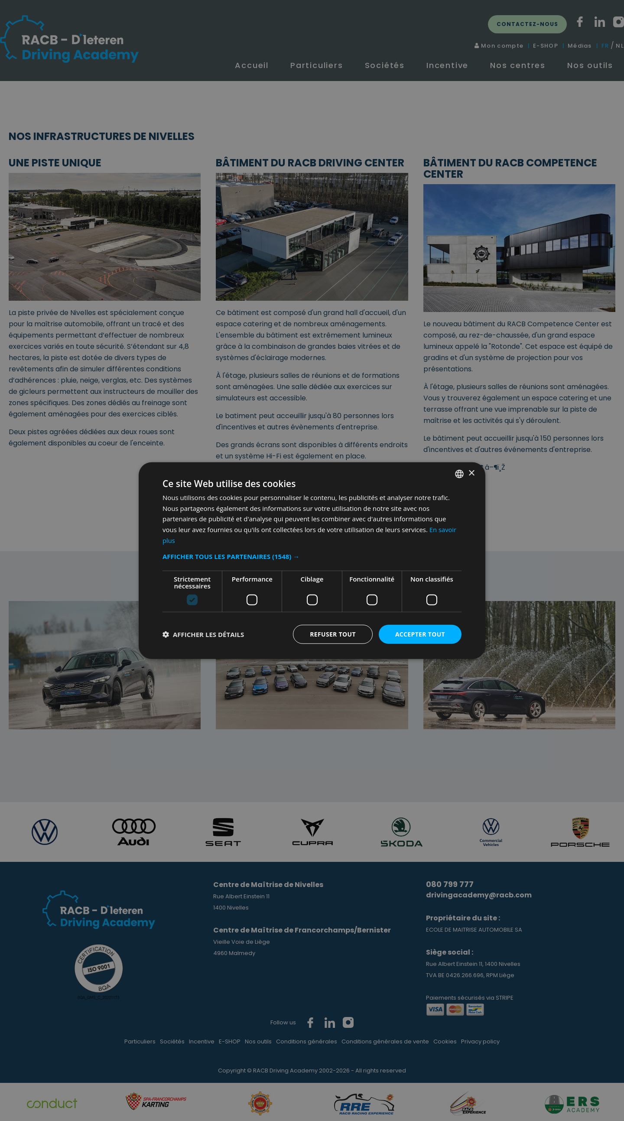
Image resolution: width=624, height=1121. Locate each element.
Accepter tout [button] (420, 634)
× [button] (471, 473)
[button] (312, 556)
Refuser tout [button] (332, 634)
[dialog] (312, 560)
